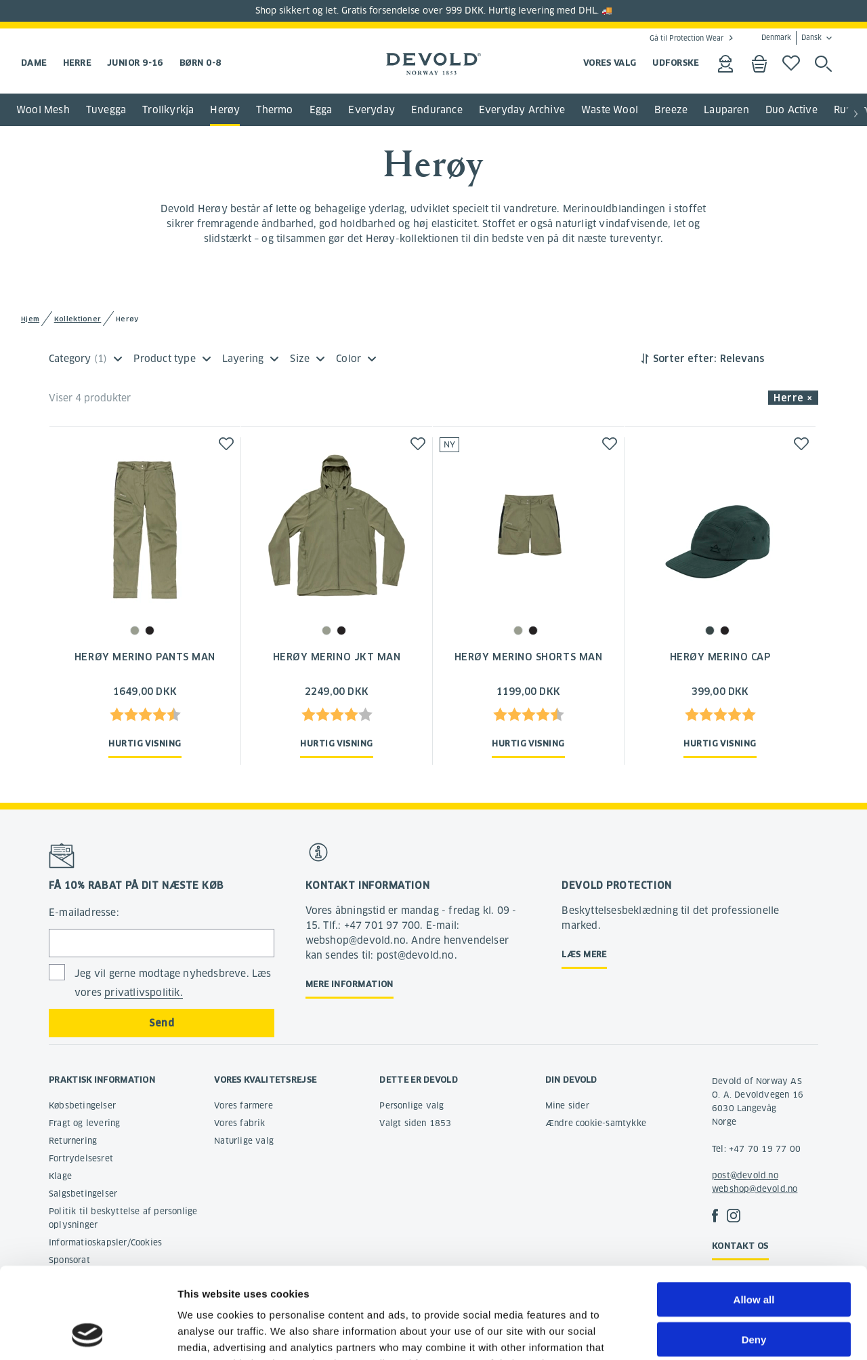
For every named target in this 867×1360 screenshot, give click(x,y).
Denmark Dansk (791, 38)
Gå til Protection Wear (686, 38)
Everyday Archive (522, 109)
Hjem (30, 319)
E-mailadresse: (84, 912)
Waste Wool (609, 109)
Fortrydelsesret (81, 1158)
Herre (77, 62)
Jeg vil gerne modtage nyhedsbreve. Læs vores (173, 983)
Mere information (349, 984)
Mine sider (567, 1105)
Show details (710, 1333)
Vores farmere (243, 1105)
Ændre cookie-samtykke (595, 1123)
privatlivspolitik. (143, 992)
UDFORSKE (675, 62)
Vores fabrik (239, 1123)
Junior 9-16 (135, 62)
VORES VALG (610, 62)
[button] (856, 114)
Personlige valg (411, 1105)
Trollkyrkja (168, 109)
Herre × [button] (793, 398)
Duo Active (791, 109)
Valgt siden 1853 (415, 1123)
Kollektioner (78, 319)
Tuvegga (106, 109)
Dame (34, 62)
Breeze (671, 109)
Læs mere (584, 954)
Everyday (371, 109)
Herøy (225, 109)
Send (161, 1023)
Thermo (274, 109)
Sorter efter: (685, 358)
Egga (321, 109)
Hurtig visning (144, 743)
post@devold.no (745, 1175)
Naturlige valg (244, 1141)
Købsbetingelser (82, 1105)
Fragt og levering (84, 1123)
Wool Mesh (43, 109)
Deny (754, 1254)
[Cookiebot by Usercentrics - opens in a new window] (87, 1333)
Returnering (73, 1141)
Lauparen (726, 109)
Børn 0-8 (200, 62)
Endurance (437, 109)
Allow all (754, 1214)
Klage (60, 1176)
